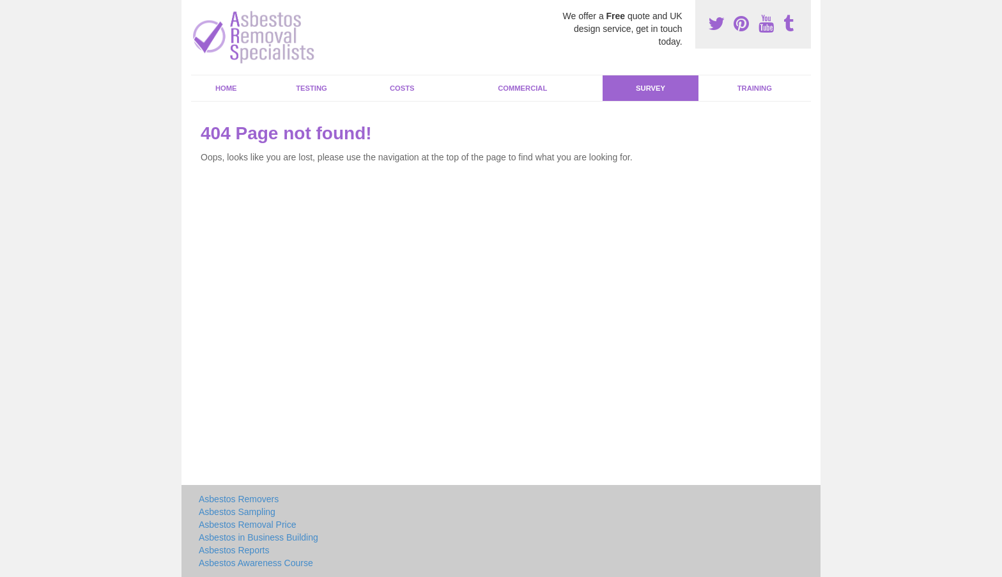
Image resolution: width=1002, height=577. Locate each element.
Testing (311, 88)
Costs (402, 88)
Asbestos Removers (239, 499)
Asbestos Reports (234, 550)
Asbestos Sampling (237, 512)
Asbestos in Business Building (258, 537)
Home (226, 88)
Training (754, 88)
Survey (650, 88)
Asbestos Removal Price (248, 524)
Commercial (522, 88)
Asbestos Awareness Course (256, 563)
